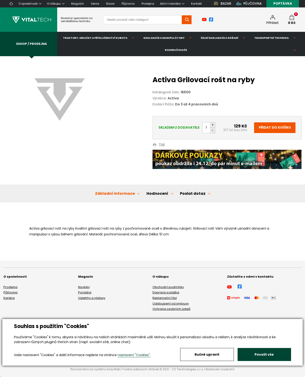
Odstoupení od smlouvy (170, 303)
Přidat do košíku (275, 127)
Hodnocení (157, 193)
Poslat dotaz (193, 193)
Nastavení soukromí (220, 369)
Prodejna (10, 287)
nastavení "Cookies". (134, 355)
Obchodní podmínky (168, 287)
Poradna (84, 292)
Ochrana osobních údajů (171, 309)
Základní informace (115, 193)
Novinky (84, 287)
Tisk (162, 145)
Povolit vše (264, 354)
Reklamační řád (164, 298)
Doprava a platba (165, 292)
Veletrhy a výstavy (91, 298)
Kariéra (9, 298)
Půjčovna (10, 292)
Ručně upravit (207, 354)
